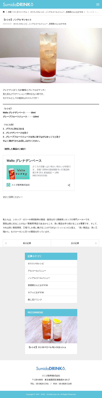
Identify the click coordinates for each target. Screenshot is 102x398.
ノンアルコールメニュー (38, 24)
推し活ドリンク (35, 299)
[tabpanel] (51, 335)
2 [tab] (51, 339)
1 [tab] (48, 339)
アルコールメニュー (37, 271)
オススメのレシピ (20, 24)
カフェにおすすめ (36, 292)
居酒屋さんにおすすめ (57, 24)
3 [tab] (54, 339)
